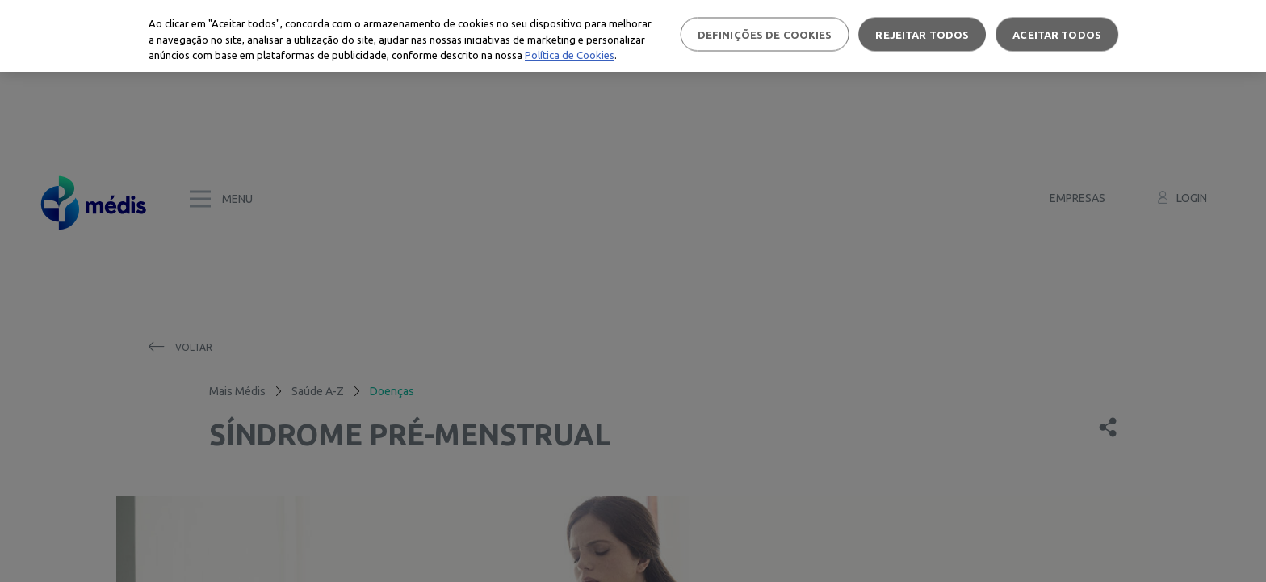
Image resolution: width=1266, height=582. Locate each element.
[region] (633, 36)
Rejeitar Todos (922, 34)
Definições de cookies (765, 34)
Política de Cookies (569, 55)
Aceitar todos (1056, 34)
